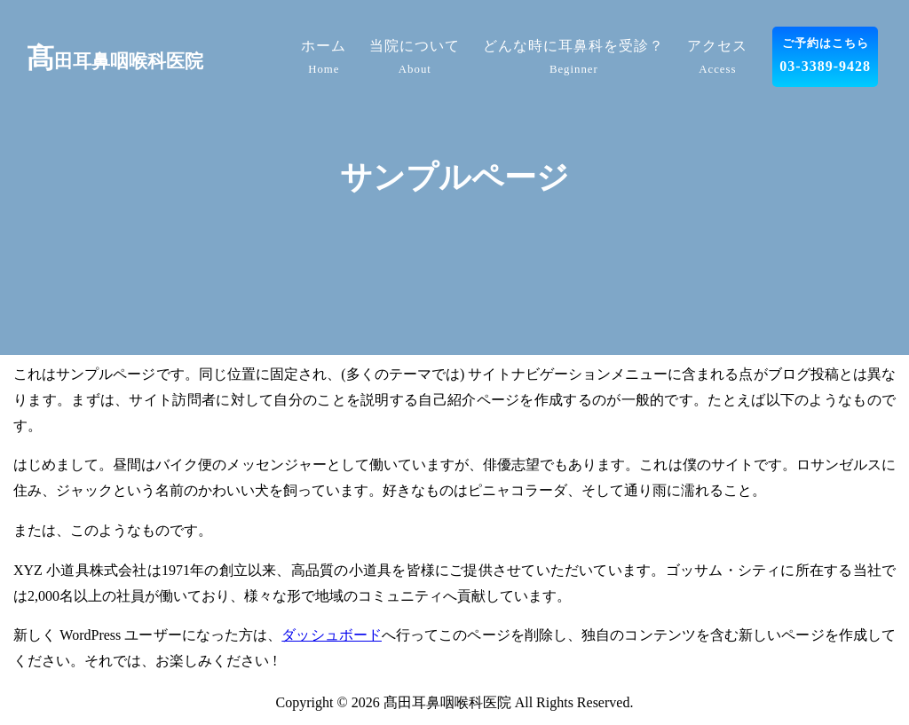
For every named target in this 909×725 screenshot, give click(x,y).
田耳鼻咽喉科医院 (115, 61)
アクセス (717, 59)
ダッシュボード (331, 634)
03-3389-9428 (825, 54)
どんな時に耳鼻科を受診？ (573, 59)
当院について (414, 59)
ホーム (323, 59)
